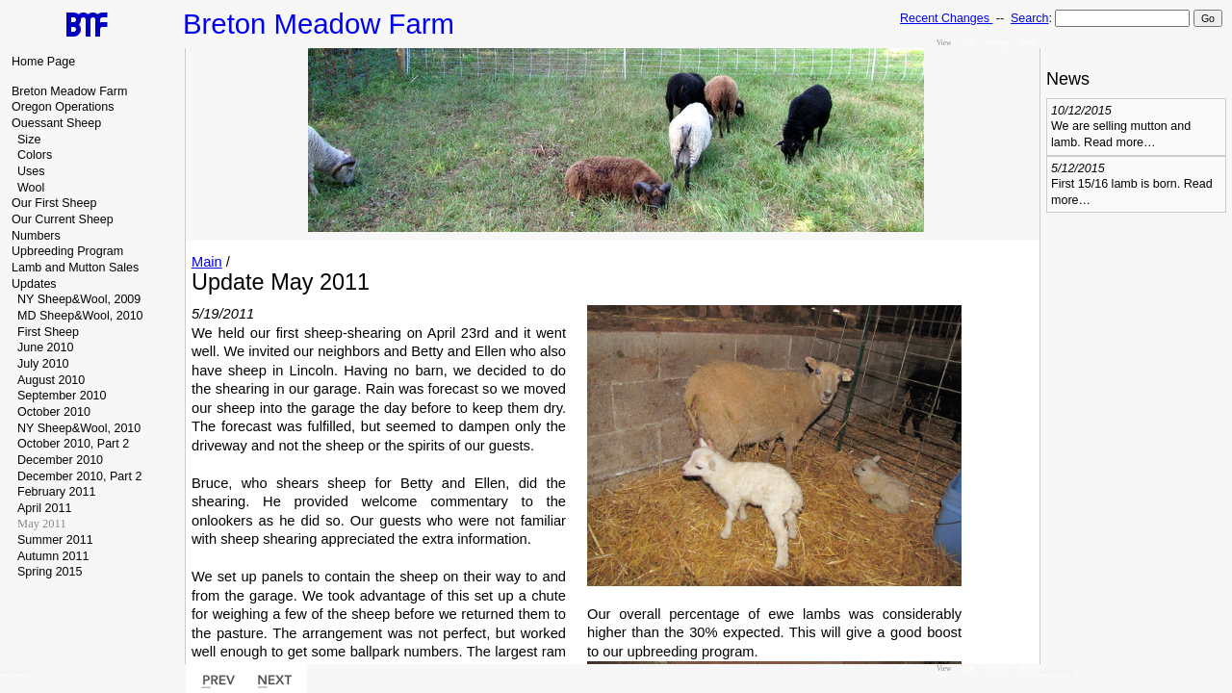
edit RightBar (1057, 671)
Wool (30, 187)
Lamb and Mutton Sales (75, 267)
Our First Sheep (54, 203)
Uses (31, 171)
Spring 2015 (50, 571)
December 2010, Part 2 (79, 476)
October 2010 (53, 412)
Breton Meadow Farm (69, 91)
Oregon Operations (63, 107)
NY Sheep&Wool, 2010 (79, 428)
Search (1029, 18)
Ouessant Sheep (56, 123)
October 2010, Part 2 (73, 443)
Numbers (36, 236)
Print (1027, 42)
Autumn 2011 (53, 556)
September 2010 (62, 395)
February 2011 (56, 492)
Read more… (1119, 142)
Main (207, 262)
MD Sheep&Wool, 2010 (80, 315)
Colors (34, 155)
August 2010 (51, 380)
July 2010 (43, 364)
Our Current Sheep (63, 219)
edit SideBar (16, 671)
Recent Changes (946, 18)
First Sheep (48, 332)
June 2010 (45, 347)
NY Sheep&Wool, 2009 (79, 299)
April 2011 (44, 508)
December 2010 (60, 460)
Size (28, 139)
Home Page (43, 61)
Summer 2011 (55, 540)
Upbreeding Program (67, 251)
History (998, 42)
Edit (968, 42)
